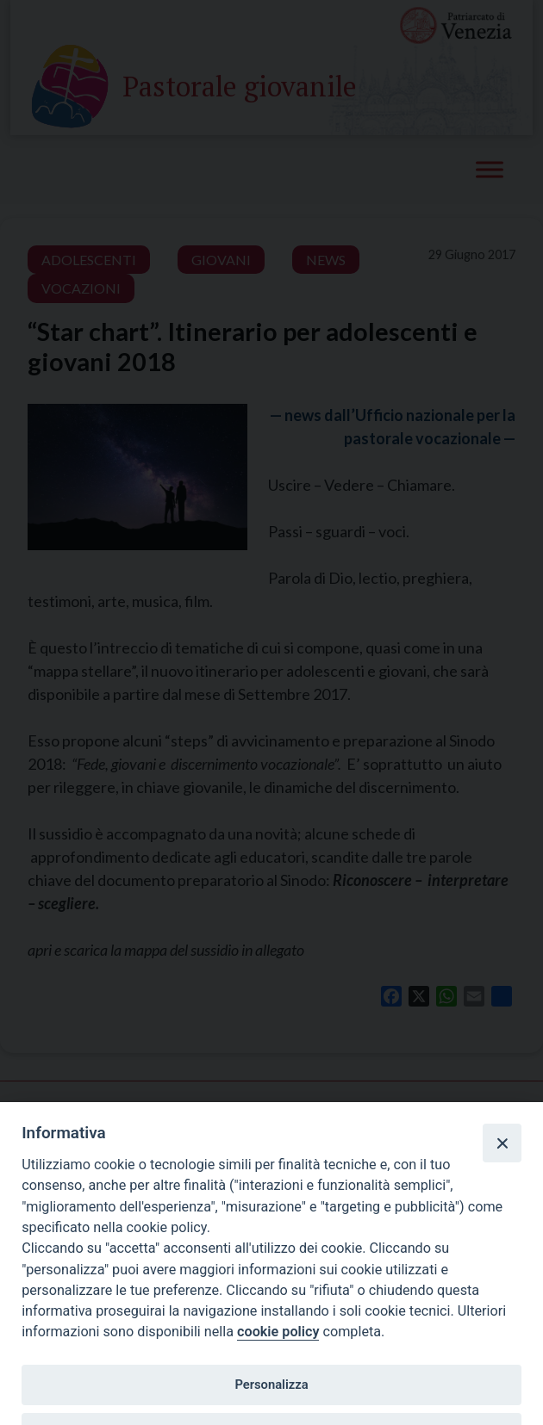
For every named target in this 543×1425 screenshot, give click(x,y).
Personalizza (271, 1384)
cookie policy (278, 1331)
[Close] (502, 1143)
